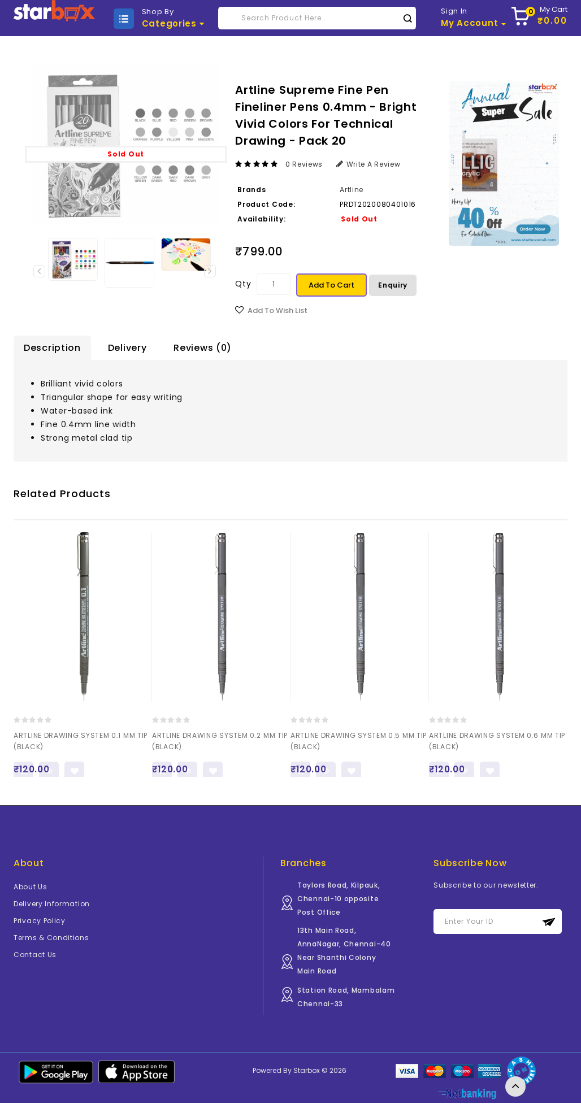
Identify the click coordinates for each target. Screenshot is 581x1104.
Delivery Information (52, 905)
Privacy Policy (40, 922)
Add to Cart (331, 285)
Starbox (306, 1071)
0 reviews (304, 164)
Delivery (127, 347)
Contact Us (35, 955)
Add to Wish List (277, 310)
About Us (30, 888)
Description (52, 347)
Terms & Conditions (51, 939)
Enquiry (392, 285)
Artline (351, 189)
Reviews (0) (203, 347)
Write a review (368, 164)
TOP (515, 1086)
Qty (243, 283)
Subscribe (549, 923)
